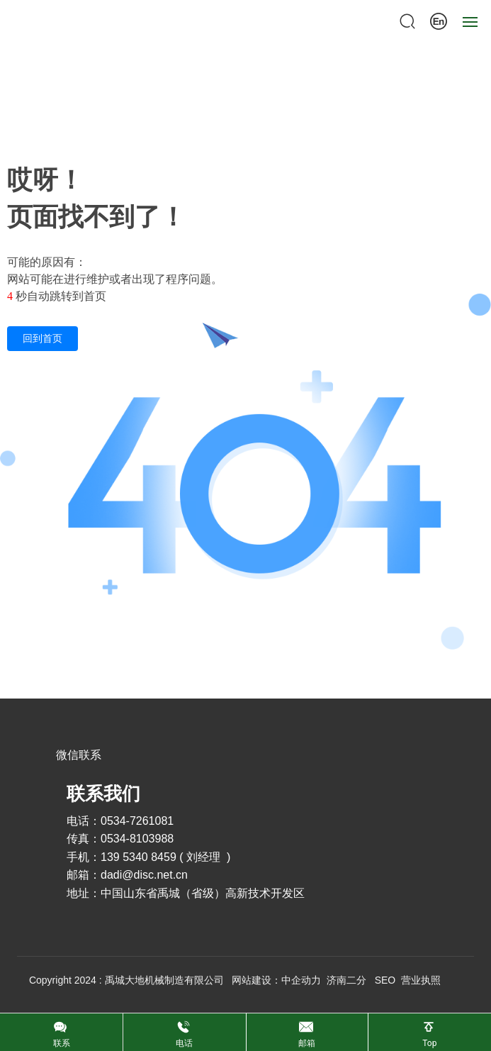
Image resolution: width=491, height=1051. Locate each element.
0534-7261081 (139, 821)
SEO (385, 980)
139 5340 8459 (138, 857)
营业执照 (421, 980)
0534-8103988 (137, 839)
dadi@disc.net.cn (144, 875)
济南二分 (346, 980)
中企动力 (301, 980)
